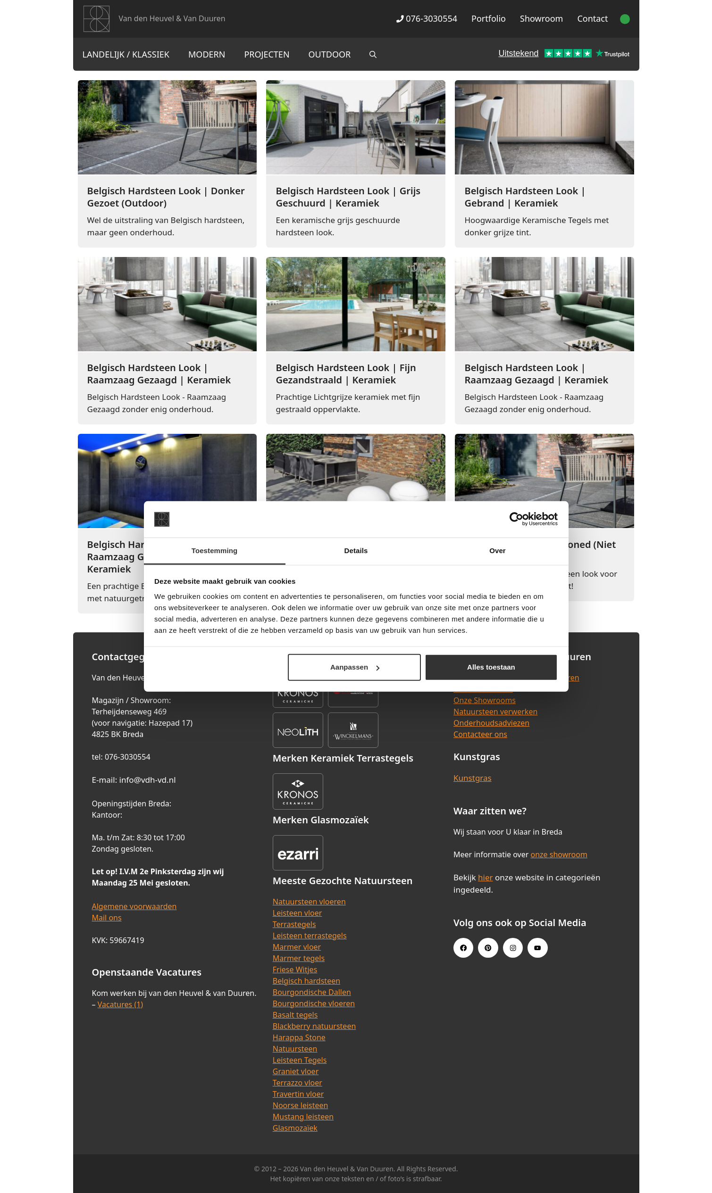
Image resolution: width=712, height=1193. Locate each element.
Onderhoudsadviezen (491, 723)
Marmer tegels (299, 958)
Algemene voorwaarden (134, 906)
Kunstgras (472, 777)
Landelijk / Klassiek (126, 54)
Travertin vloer (298, 1094)
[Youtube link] (537, 948)
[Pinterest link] (488, 948)
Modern (206, 54)
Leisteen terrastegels (310, 935)
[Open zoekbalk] (373, 54)
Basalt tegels (295, 1015)
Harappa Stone (299, 1037)
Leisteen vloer (297, 913)
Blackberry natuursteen (314, 1026)
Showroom (541, 18)
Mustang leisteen (303, 1116)
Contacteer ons (480, 734)
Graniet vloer (295, 1071)
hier (485, 877)
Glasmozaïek (295, 1128)
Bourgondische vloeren (314, 1003)
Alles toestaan (491, 667)
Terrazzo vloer (297, 1082)
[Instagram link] (513, 948)
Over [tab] (497, 551)
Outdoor (330, 54)
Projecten (266, 54)
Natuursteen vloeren (309, 901)
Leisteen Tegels (300, 1060)
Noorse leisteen (300, 1105)
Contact (592, 18)
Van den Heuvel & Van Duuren (172, 18)
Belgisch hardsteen (306, 981)
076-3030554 (426, 18)
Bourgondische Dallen (312, 992)
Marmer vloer (297, 947)
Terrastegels (294, 924)
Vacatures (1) (120, 1004)
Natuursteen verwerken (495, 711)
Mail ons (107, 917)
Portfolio (488, 18)
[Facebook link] (463, 948)
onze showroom (559, 854)
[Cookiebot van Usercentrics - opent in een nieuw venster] (516, 519)
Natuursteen (295, 1049)
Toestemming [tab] (215, 551)
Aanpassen (354, 667)
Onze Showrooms (484, 700)
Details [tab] (356, 551)
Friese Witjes (295, 969)
